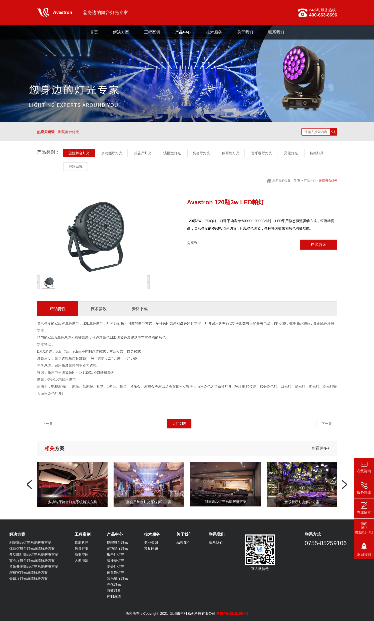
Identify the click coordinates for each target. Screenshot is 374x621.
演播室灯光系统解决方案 (28, 572)
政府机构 (82, 542)
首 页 (296, 180)
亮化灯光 (291, 153)
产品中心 (183, 32)
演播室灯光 (172, 153)
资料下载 (140, 309)
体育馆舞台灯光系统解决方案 (32, 548)
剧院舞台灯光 (68, 132)
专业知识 (151, 542)
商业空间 (82, 554)
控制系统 (76, 167)
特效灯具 (317, 153)
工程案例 (152, 32)
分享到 (192, 243)
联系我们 (276, 32)
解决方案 (121, 32)
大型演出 (82, 560)
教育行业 (82, 548)
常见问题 (151, 548)
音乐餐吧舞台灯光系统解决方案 (33, 566)
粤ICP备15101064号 (232, 613)
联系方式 (313, 534)
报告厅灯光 (143, 153)
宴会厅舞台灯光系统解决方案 (32, 560)
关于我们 (245, 32)
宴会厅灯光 (201, 153)
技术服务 (214, 32)
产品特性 (58, 309)
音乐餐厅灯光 (261, 153)
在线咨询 (318, 244)
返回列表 (179, 424)
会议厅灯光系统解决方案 (28, 578)
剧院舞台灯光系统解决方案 (30, 542)
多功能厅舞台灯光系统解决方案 (33, 554)
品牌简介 (183, 542)
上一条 (47, 424)
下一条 (326, 424)
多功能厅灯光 (111, 153)
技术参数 (99, 309)
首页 (94, 32)
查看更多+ (320, 448)
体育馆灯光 (230, 153)
